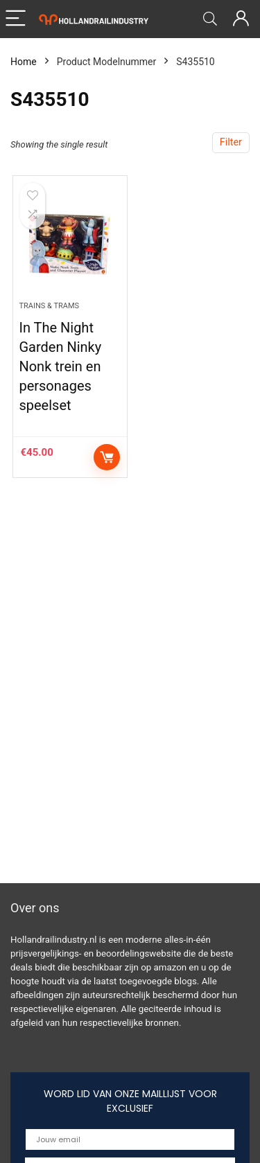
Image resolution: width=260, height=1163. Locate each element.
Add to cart (106, 457)
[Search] (210, 19)
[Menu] (16, 19)
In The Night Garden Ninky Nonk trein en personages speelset (60, 366)
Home (23, 61)
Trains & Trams (49, 305)
